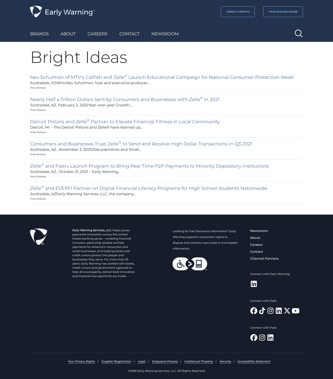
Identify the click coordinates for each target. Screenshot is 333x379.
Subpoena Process (165, 361)
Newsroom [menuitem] (165, 34)
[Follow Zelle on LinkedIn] (279, 312)
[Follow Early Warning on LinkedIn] (254, 285)
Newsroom (259, 231)
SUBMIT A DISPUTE (237, 11)
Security (225, 361)
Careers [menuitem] (98, 34)
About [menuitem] (68, 34)
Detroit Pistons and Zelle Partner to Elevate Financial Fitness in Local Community (125, 122)
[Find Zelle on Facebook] (253, 312)
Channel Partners (264, 258)
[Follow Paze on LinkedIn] (270, 339)
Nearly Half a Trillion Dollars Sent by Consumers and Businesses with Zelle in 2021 (125, 99)
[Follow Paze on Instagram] (262, 339)
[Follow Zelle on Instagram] (270, 312)
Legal (141, 361)
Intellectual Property (199, 361)
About (255, 238)
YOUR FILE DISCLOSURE (283, 11)
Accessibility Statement (254, 361)
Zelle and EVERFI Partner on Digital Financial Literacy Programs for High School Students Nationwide (148, 188)
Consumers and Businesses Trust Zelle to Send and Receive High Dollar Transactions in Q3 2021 (141, 144)
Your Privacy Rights (81, 361)
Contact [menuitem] (129, 34)
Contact (256, 252)
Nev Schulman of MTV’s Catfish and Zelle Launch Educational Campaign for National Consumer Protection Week (162, 77)
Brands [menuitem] (39, 34)
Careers (256, 245)
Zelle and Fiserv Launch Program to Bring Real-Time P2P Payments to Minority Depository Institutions (149, 166)
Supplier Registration (116, 361)
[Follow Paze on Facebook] (253, 339)
